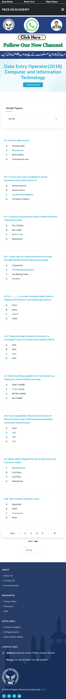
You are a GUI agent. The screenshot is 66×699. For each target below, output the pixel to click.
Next (33, 541)
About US (8, 576)
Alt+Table (16, 230)
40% (14, 345)
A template (17, 265)
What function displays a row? (21, 499)
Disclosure (8, 606)
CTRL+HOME (18, 389)
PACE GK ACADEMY (15, 9)
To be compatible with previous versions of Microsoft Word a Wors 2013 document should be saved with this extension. (28, 419)
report (15, 314)
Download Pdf (33, 84)
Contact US (9, 580)
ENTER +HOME (19, 394)
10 (55, 533)
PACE (43, 689)
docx (14, 428)
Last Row (16, 477)
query (15, 309)
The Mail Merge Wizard (23, 270)
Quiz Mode (7, 2)
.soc (14, 432)
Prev (13, 533)
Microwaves (18, 150)
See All (11, 119)
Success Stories (11, 585)
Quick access (18, 190)
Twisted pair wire (20, 159)
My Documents (19, 186)
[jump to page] (33, 550)
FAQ (6, 611)
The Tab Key (18, 225)
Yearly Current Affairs (13, 637)
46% (14, 358)
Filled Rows (17, 481)
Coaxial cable (18, 146)
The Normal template (22, 194)
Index (14, 509)
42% (14, 349)
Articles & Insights (12, 627)
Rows (14, 517)
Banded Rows (18, 468)
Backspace (17, 239)
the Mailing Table (20, 274)
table (14, 318)
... (48, 533)
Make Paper (52, 2)
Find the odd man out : (17, 140)
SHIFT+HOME (18, 385)
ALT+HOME (17, 398)
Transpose (17, 513)
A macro (16, 278)
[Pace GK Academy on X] (9, 696)
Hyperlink (16, 504)
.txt (14, 437)
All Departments (11, 632)
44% (14, 354)
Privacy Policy (10, 601)
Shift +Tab (17, 234)
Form (14, 305)
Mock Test (29, 2)
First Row (16, 472)
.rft (14, 441)
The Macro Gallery (21, 199)
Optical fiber (18, 155)
